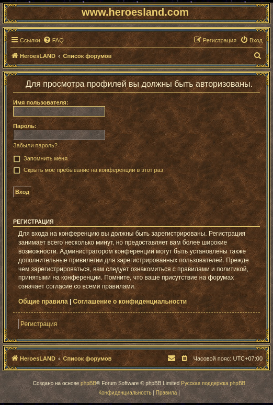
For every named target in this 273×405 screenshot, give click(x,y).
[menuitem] (53, 40)
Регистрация (38, 324)
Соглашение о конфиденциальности (130, 301)
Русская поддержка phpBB (213, 383)
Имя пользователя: (41, 102)
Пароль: (25, 126)
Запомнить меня (45, 158)
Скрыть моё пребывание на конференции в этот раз (93, 170)
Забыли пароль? (35, 145)
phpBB (88, 383)
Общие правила (43, 301)
